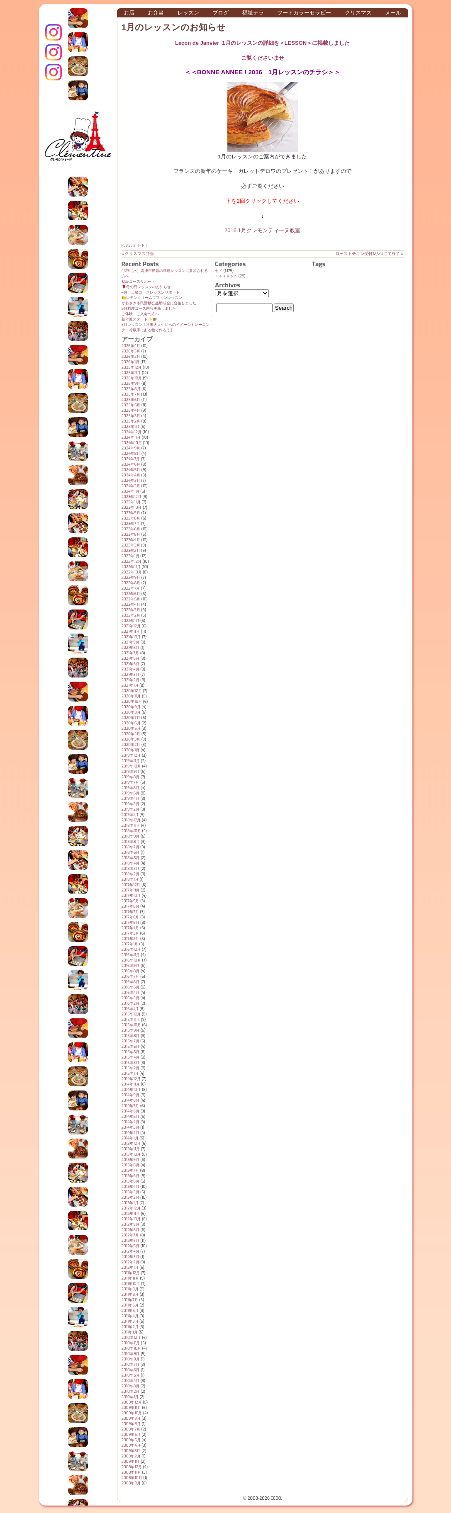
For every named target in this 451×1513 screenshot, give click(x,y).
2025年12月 (132, 367)
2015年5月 (131, 1051)
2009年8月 (131, 1423)
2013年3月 (130, 1192)
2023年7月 (131, 523)
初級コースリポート (138, 281)
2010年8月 (131, 1359)
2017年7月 (130, 911)
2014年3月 (130, 1127)
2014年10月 (131, 1089)
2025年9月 (131, 383)
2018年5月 (131, 857)
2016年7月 (130, 976)
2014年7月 (130, 1105)
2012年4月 (130, 1251)
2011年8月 (130, 1294)
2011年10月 (131, 1283)
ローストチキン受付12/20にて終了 (367, 253)
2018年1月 (130, 879)
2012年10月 (131, 1219)
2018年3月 (131, 868)
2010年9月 (131, 1353)
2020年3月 (131, 739)
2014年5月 (131, 1116)
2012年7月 (130, 1235)
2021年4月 (130, 669)
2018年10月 (131, 830)
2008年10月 (132, 1477)
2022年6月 (131, 593)
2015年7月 (130, 1041)
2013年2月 (130, 1197)
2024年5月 (131, 469)
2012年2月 (130, 1262)
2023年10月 (132, 507)
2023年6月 (131, 529)
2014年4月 (130, 1122)
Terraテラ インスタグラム (53, 72)
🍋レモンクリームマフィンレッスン (152, 297)
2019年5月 (131, 793)
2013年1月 (130, 1202)
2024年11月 (131, 437)
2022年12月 (132, 561)
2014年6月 (130, 1111)
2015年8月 (131, 1035)
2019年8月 (131, 777)
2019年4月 (130, 798)
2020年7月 (131, 717)
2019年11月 (131, 760)
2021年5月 (131, 663)
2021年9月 (130, 642)
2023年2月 (131, 550)
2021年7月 (130, 653)
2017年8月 (130, 906)
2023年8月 (131, 518)
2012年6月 (130, 1240)
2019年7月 (130, 782)
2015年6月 (131, 1046)
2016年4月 (130, 992)
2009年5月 (131, 1440)
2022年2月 (131, 615)
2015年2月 (131, 1068)
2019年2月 (130, 809)
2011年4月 (130, 1316)
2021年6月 (130, 658)
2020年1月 (131, 750)
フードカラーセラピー (304, 12)
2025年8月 (131, 388)
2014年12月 (131, 1078)
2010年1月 (130, 1396)
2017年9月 (130, 901)
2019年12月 (131, 755)
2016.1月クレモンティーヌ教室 (262, 230)
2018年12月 (131, 820)
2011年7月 (130, 1299)
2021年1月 (130, 685)
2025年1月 (131, 426)
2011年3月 (130, 1321)
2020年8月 (131, 712)
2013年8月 (131, 1165)
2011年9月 (130, 1289)
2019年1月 (130, 814)
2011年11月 (130, 1278)
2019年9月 (131, 771)
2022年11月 (131, 566)
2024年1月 (130, 491)
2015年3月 (130, 1062)
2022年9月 (131, 577)
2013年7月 (130, 1170)
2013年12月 (131, 1143)
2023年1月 (130, 556)
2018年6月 (131, 852)
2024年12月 (132, 432)
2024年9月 (131, 448)
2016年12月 (131, 949)
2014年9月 (130, 1095)
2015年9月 (131, 1030)
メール (393, 12)
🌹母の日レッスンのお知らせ (146, 286)
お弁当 (156, 12)
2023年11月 (131, 502)
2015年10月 (131, 1024)
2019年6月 (131, 787)
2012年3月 (130, 1256)
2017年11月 (131, 890)
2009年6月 (131, 1434)
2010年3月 (131, 1386)
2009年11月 (131, 1407)
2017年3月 (130, 933)
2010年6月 (131, 1369)
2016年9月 (131, 965)
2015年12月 (131, 1014)
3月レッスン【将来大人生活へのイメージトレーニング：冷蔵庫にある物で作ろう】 (166, 327)
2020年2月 (131, 744)
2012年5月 (131, 1245)
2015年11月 (131, 1019)
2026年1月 (130, 361)
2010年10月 (131, 1348)
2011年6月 (130, 1305)
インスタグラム (53, 32)
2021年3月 (130, 674)
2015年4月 (131, 1057)
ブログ (220, 12)
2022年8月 (131, 582)
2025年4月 (131, 410)
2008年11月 (131, 1472)
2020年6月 (131, 723)
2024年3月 (131, 480)
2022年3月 (131, 609)
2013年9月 (130, 1159)
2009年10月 (132, 1413)
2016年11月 (131, 954)
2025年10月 (132, 378)
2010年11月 (131, 1343)
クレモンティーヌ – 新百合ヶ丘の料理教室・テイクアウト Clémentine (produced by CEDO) (78, 142)
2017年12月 (131, 884)
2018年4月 (131, 863)
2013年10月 (131, 1154)
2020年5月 (131, 728)
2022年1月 (130, 620)
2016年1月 (130, 1008)
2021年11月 (131, 631)
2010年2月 (131, 1391)
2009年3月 (131, 1450)
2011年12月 (131, 1272)
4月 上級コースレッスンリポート (151, 292)
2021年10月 (131, 636)
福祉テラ (253, 12)
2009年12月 (132, 1402)
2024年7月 (131, 459)
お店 (129, 12)
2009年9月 (131, 1418)
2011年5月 (130, 1310)
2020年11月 (131, 696)
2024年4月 (131, 475)
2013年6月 (130, 1175)
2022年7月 (131, 588)
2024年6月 (131, 464)
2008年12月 (132, 1466)
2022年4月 (131, 604)
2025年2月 (131, 421)
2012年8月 (131, 1229)
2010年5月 (131, 1375)
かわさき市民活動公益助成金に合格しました (159, 303)
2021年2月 (130, 680)
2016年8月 (131, 971)
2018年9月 (131, 836)
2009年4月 (131, 1445)
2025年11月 (131, 372)
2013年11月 (131, 1148)
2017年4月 (130, 927)
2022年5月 (131, 599)
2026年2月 (131, 356)
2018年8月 (131, 841)
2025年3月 (131, 415)
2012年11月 (131, 1213)
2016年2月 (130, 1003)
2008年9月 (131, 1483)
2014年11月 (131, 1084)
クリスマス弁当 (139, 253)
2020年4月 (131, 733)
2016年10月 (131, 960)
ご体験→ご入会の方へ (140, 313)
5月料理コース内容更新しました (149, 308)
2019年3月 (130, 803)
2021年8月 (131, 647)
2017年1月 (130, 944)
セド (141, 245)
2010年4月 (131, 1380)
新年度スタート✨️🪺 (139, 319)
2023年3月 (131, 545)
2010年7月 (130, 1364)
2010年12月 (131, 1337)
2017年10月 (131, 895)
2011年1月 (130, 1332)
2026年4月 (131, 345)
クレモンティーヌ (53, 52)
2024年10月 (132, 442)
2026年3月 (131, 351)
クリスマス (358, 12)
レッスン (188, 12)
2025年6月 (131, 399)
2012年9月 (130, 1224)
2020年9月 (131, 706)
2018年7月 (130, 847)
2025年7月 (131, 394)
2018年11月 (131, 825)
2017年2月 (130, 938)
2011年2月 (130, 1326)
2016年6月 (131, 981)
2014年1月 (130, 1138)
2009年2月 (131, 1456)
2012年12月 (131, 1208)
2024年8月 (131, 453)
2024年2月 (131, 485)
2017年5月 (130, 922)
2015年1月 (130, 1073)
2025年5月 (131, 405)
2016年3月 (130, 998)
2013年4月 (130, 1186)
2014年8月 (131, 1100)
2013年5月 (130, 1181)
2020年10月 (132, 701)
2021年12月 (131, 626)
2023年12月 (131, 496)
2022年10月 (132, 572)
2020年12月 (132, 690)
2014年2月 (130, 1132)
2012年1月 (130, 1267)
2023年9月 (131, 512)
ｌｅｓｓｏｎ (226, 276)
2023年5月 (131, 534)
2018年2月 (131, 874)
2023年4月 (131, 539)
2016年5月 (131, 987)
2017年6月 (130, 917)
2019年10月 (131, 766)
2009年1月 (131, 1461)
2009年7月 (131, 1429)
